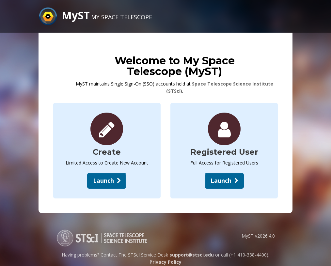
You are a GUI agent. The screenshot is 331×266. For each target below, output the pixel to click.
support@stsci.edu (191, 255)
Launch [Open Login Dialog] (225, 180)
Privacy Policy (165, 262)
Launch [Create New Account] (107, 180)
